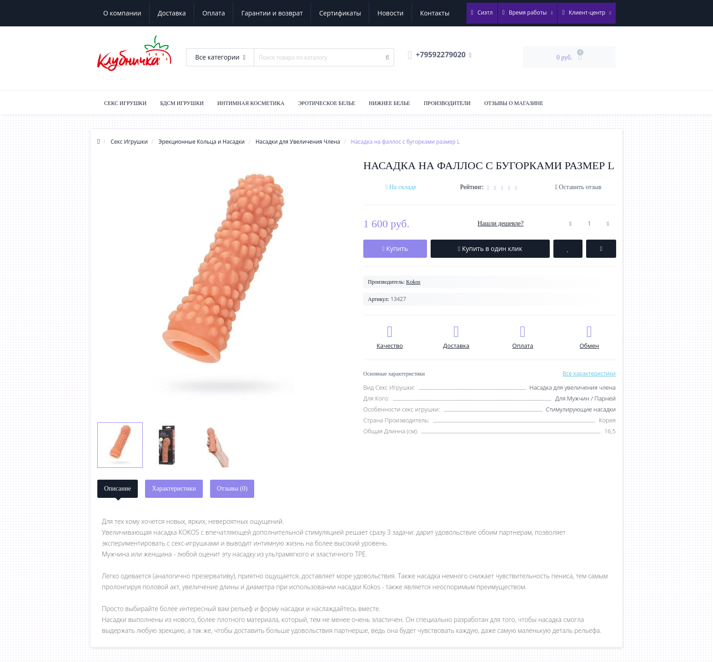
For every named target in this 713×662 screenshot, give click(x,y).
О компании (122, 13)
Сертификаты (340, 13)
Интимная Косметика (251, 103)
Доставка (172, 13)
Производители (447, 103)
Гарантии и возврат (272, 13)
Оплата (213, 13)
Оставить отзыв (580, 187)
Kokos (413, 282)
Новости (390, 13)
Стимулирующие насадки (581, 409)
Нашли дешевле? (500, 223)
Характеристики (174, 488)
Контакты (435, 13)
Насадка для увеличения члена (572, 387)
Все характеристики (589, 373)
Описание (117, 488)
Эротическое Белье (326, 103)
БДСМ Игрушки (182, 103)
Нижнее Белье (389, 103)
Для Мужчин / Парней (585, 398)
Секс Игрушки (125, 103)
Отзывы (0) (232, 488)
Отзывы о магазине (513, 103)
